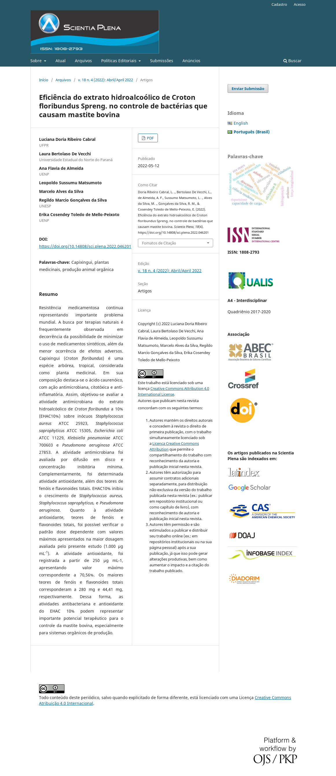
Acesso (300, 4)
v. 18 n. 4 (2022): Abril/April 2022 (105, 79)
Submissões (161, 60)
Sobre (36, 60)
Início (43, 79)
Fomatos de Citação (159, 243)
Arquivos (83, 60)
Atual (61, 60)
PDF (150, 138)
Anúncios (191, 60)
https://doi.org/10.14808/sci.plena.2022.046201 (85, 246)
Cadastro (279, 4)
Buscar (292, 60)
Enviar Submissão (248, 88)
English (241, 123)
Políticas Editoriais (119, 60)
